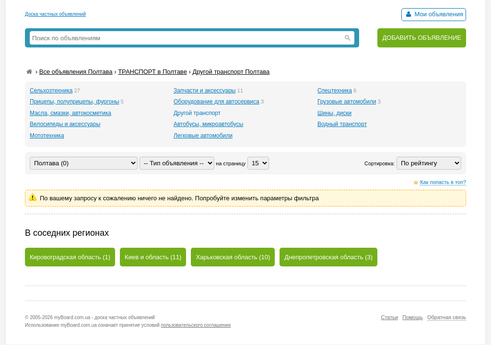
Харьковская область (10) (233, 257)
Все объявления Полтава (76, 71)
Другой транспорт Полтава (230, 71)
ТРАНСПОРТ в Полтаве (152, 71)
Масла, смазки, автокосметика (70, 113)
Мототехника (47, 135)
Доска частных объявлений (55, 14)
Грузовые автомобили (346, 101)
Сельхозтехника (51, 90)
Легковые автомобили (203, 135)
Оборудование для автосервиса (216, 101)
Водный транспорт (342, 124)
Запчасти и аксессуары (205, 90)
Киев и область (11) (153, 257)
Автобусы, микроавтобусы (208, 124)
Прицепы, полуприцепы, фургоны (74, 101)
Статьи (389, 317)
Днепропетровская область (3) (328, 257)
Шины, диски (334, 113)
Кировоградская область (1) (70, 257)
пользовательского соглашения (196, 325)
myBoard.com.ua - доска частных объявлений (104, 317)
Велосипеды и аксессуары (65, 124)
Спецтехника (334, 90)
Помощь (412, 317)
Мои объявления (433, 14)
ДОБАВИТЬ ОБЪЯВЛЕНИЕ (421, 37)
